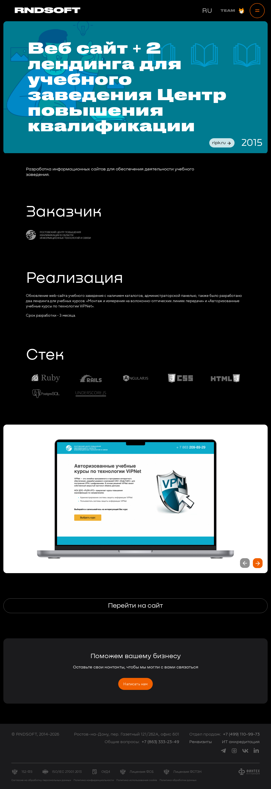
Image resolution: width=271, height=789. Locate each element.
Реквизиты (200, 742)
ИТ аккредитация (241, 742)
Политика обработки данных (178, 780)
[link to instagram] (234, 750)
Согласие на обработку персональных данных (41, 780)
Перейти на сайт (135, 605)
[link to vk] (245, 750)
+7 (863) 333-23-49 (160, 742)
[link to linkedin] (256, 750)
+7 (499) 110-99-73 (241, 734)
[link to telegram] (223, 750)
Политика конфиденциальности (94, 780)
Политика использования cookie (136, 780)
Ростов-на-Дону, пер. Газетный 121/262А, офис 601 (126, 734)
